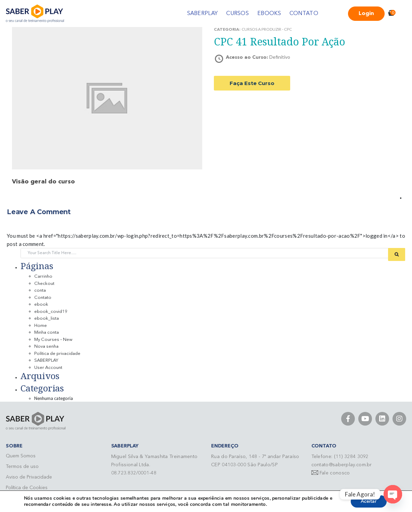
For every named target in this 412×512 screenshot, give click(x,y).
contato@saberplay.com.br (341, 464)
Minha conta (46, 332)
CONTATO (303, 13)
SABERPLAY (202, 13)
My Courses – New (53, 339)
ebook (41, 304)
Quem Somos (21, 456)
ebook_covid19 (50, 311)
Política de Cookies (27, 487)
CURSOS (237, 13)
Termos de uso (22, 466)
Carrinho (43, 276)
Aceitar (368, 501)
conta (40, 290)
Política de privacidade (57, 353)
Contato (42, 297)
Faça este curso (252, 83)
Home (40, 325)
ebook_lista (46, 318)
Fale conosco (335, 473)
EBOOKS (269, 13)
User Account (48, 367)
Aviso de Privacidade (29, 477)
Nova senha (46, 346)
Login (366, 13)
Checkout (44, 283)
